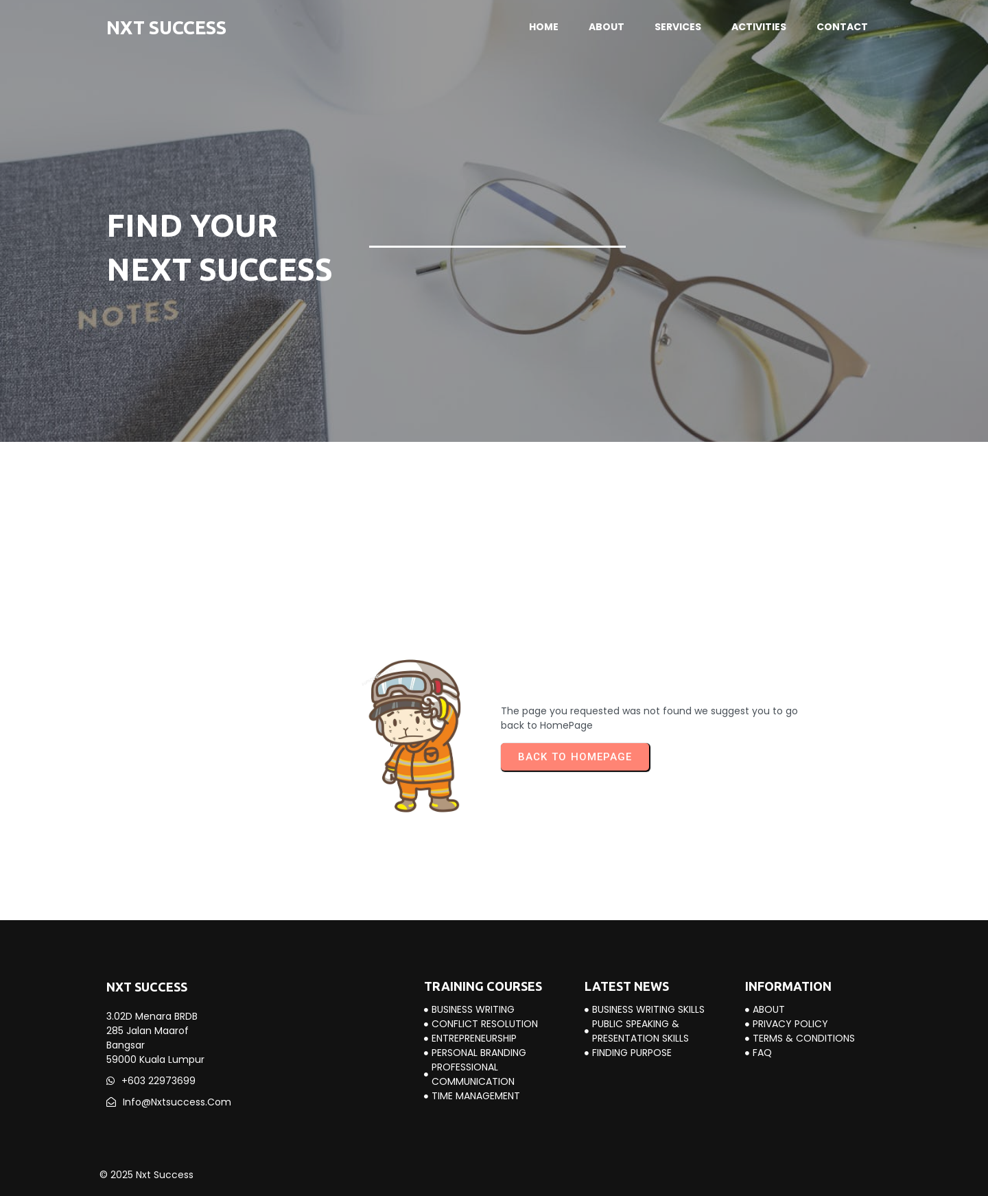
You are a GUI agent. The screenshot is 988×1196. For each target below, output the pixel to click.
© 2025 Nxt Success (146, 1175)
